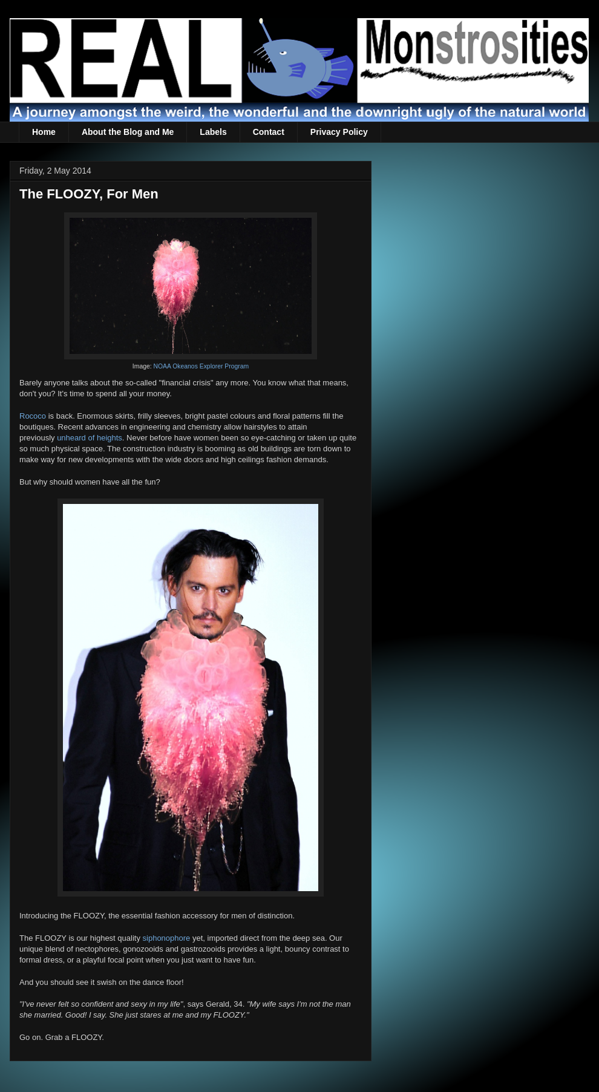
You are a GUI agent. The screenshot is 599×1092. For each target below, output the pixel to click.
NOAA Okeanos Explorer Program (201, 366)
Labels (213, 132)
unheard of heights (89, 437)
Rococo (32, 415)
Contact (268, 132)
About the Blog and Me (128, 132)
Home (44, 132)
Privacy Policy (339, 132)
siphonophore (167, 938)
